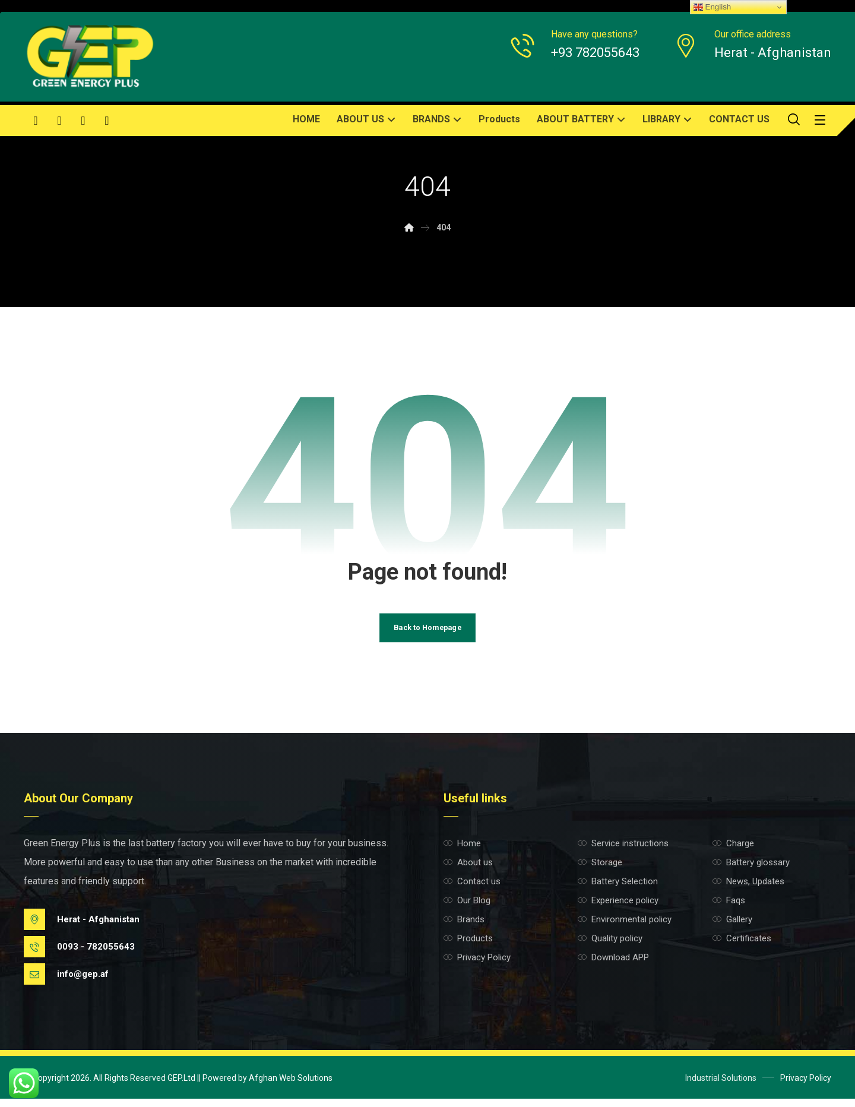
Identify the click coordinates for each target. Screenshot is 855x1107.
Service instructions (623, 851)
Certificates (741, 946)
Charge (733, 851)
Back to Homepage (427, 635)
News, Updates (748, 889)
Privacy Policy (477, 965)
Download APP (613, 965)
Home (462, 851)
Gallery (732, 927)
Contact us (472, 889)
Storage (600, 870)
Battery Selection (618, 889)
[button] (36, 120)
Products (468, 946)
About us (468, 870)
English (712, 7)
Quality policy (610, 946)
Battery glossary (751, 870)
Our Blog (467, 908)
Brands (464, 927)
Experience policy (618, 908)
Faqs (728, 908)
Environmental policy (625, 927)
